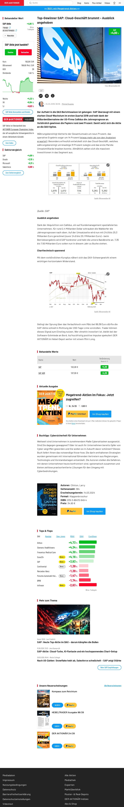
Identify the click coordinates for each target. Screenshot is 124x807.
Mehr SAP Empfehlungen (109, 667)
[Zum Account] (87, 3)
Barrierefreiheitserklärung (17, 794)
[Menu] (120, 3)
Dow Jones (60, 536)
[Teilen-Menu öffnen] (41, 96)
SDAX (82, 536)
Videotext (8, 803)
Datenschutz (9, 789)
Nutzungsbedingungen (15, 784)
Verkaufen (25, 52)
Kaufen (10, 52)
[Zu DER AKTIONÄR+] (97, 3)
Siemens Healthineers (46, 547)
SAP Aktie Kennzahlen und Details (18, 112)
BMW (39, 580)
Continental (41, 566)
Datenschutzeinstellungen (16, 799)
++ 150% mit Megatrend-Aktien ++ (62, 8)
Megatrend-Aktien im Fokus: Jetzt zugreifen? (90, 397)
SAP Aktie (7, 23)
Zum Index (9, 143)
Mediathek (70, 780)
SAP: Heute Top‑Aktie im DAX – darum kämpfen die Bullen (67, 642)
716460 (7, 27)
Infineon (40, 585)
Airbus (39, 542)
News (62, 557)
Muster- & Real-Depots (77, 794)
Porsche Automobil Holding (47, 576)
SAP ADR (41, 373)
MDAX (72, 536)
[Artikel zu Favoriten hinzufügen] (52, 96)
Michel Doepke (68, 104)
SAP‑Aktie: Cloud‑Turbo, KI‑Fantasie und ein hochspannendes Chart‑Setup (77, 651)
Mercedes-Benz (43, 571)
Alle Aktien (70, 775)
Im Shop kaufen (100, 414)
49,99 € (57, 705)
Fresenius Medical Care (46, 552)
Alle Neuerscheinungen (112, 685)
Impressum (9, 780)
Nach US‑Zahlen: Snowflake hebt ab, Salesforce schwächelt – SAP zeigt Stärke (79, 660)
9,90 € (57, 726)
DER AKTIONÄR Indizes (76, 798)
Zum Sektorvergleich (13, 172)
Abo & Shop (71, 803)
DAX (38, 536)
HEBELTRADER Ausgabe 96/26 (68, 712)
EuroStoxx (93, 536)
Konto (73, 423)
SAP (41, 90)
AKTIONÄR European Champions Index (18, 129)
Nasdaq (48, 536)
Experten (69, 784)
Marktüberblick (72, 789)
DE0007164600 (10, 30)
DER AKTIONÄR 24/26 (63, 733)
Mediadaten (9, 775)
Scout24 (40, 557)
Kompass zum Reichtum (64, 691)
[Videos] (107, 3)
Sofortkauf (77, 414)
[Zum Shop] (79, 3)
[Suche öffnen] (30, 3)
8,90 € (57, 746)
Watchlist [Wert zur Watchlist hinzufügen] (10, 35)
